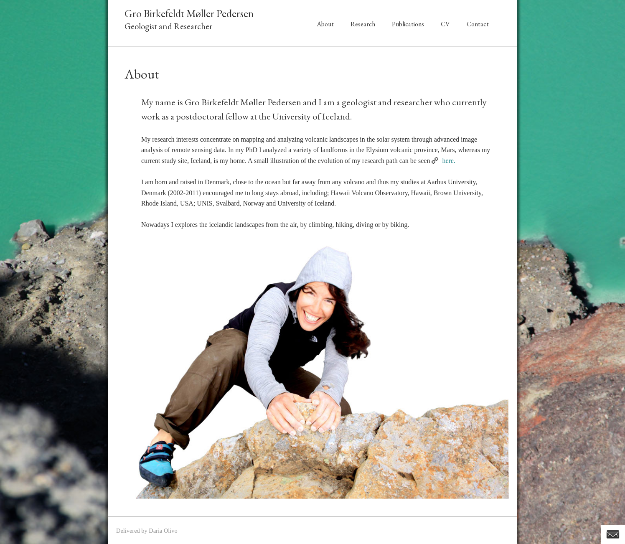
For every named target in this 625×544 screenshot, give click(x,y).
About (325, 24)
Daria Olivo (163, 530)
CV (445, 24)
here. (448, 160)
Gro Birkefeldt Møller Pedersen (189, 13)
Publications (408, 24)
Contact (478, 24)
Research (363, 24)
